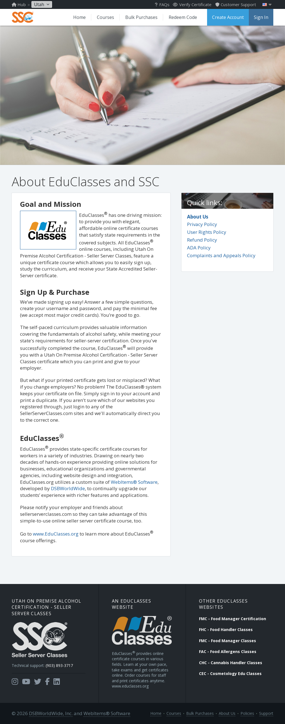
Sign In (261, 17)
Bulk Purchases (141, 17)
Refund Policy (202, 240)
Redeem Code (183, 17)
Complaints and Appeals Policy (221, 255)
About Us (197, 216)
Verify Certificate (192, 4)
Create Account (228, 17)
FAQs (162, 4)
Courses (105, 17)
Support (266, 713)
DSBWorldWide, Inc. (51, 713)
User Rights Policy (206, 232)
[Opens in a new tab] (15, 681)
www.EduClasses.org (55, 534)
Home (79, 17)
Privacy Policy (202, 224)
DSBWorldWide (68, 488)
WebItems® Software (134, 482)
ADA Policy (199, 247)
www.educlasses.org (130, 686)
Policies (247, 713)
